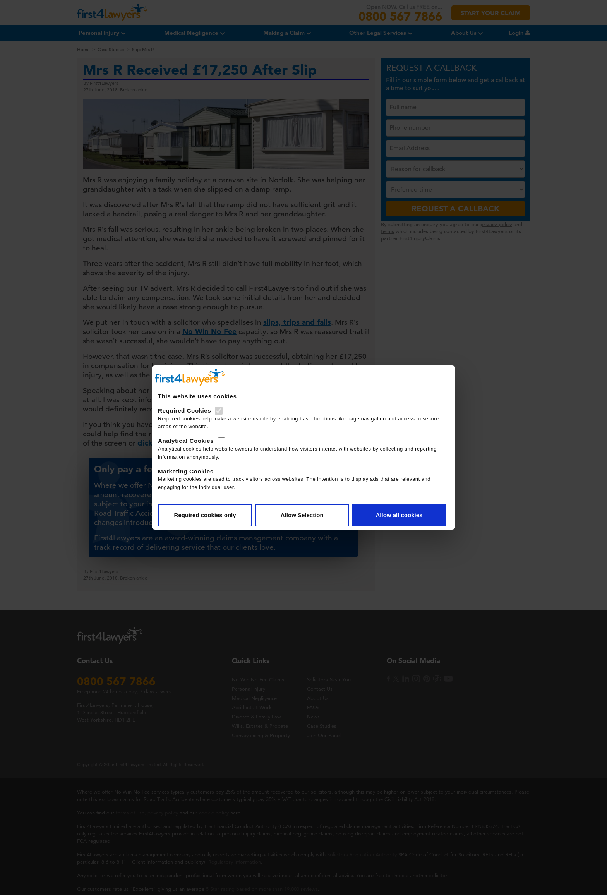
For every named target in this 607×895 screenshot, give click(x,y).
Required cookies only (205, 515)
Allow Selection (302, 515)
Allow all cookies (399, 515)
